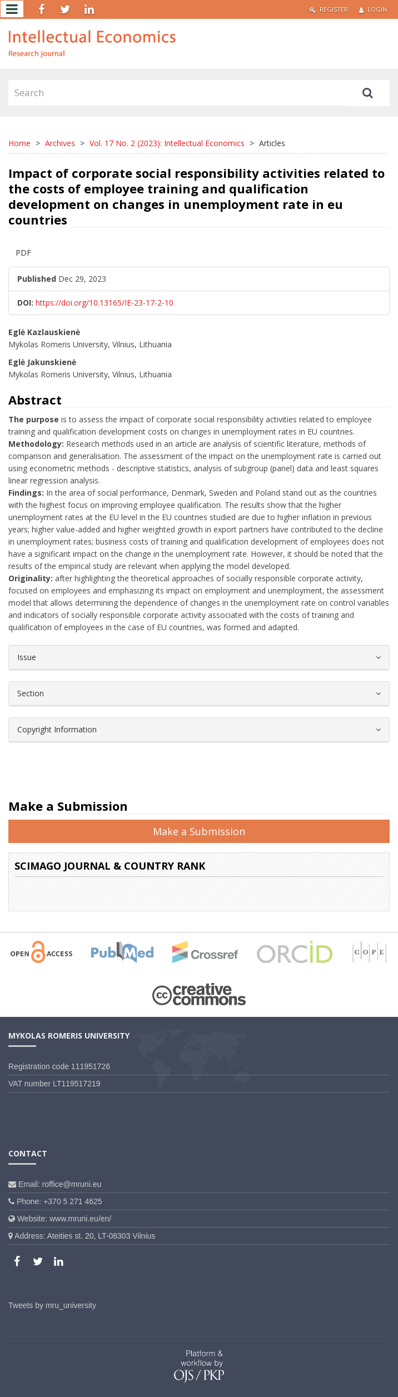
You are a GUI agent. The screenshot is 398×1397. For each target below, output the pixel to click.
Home (19, 143)
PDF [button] (23, 252)
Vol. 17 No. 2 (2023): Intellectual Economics (167, 143)
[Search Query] (177, 93)
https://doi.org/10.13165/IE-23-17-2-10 (104, 302)
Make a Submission (199, 831)
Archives (60, 143)
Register (329, 9)
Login (373, 9)
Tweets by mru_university (52, 1305)
